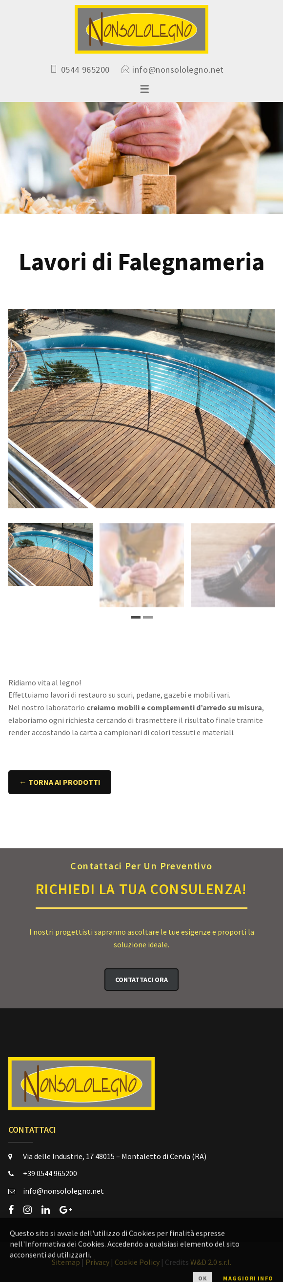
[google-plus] (66, 1210)
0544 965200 (85, 69)
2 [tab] (148, 617)
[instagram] (27, 1210)
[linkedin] (45, 1210)
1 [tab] (136, 617)
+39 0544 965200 (50, 1173)
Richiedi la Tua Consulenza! (141, 878)
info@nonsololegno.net (177, 69)
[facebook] (11, 1210)
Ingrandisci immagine (262, 496)
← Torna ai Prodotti (60, 782)
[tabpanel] (50, 554)
